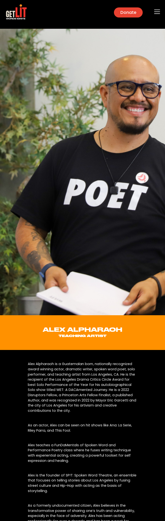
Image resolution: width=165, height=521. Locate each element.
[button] (156, 11)
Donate (128, 12)
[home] (15, 11)
